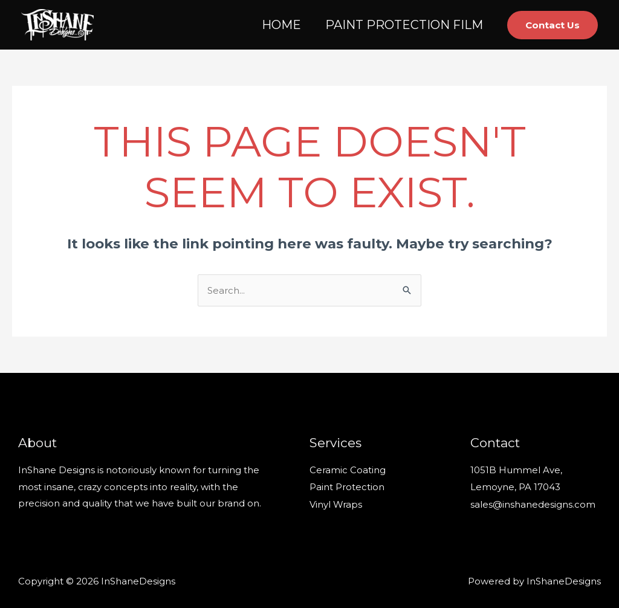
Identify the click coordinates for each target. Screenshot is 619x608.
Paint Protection (347, 487)
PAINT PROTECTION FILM (404, 25)
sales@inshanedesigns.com (532, 503)
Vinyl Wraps (336, 503)
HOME (281, 25)
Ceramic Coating (348, 470)
